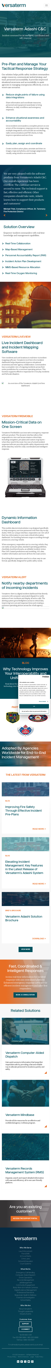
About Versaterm (25, 1309)
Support (25, 1324)
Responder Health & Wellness (25, 1295)
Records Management (25, 1280)
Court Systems (25, 1264)
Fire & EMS (26, 1254)
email (40, 1345)
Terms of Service (23, 1357)
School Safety (25, 1300)
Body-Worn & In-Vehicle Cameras (25, 1287)
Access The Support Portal (25, 1218)
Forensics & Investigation (25, 1297)
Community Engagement (25, 1285)
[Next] (46, 215)
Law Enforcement (25, 1251)
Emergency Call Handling (25, 1273)
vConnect (25, 1329)
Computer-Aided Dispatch (25, 1275)
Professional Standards (25, 1292)
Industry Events (25, 1314)
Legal (32, 1357)
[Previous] (4, 215)
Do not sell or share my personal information (34, 711)
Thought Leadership (25, 1311)
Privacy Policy (11, 1357)
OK (34, 706)
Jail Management (25, 1283)
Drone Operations (25, 1278)
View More (25, 949)
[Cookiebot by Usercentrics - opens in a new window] (42, 677)
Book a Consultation (25, 995)
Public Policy (39, 1357)
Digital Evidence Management (25, 1290)
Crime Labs (25, 1259)
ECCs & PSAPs (25, 1256)
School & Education (25, 1261)
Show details (42, 701)
